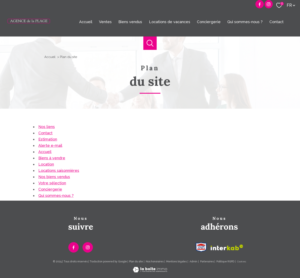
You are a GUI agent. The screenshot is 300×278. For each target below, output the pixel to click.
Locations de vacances (169, 22)
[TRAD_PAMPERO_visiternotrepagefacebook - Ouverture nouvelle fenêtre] (259, 4)
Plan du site (136, 261)
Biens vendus (130, 22)
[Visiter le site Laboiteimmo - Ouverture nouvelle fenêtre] (150, 271)
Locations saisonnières (58, 170)
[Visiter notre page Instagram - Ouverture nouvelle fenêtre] (269, 4)
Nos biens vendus (54, 177)
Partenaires (207, 261)
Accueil (85, 22)
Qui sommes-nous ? (244, 22)
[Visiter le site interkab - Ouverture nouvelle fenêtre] (227, 247)
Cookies (241, 261)
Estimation (47, 139)
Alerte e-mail (50, 145)
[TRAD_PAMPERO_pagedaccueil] (29, 22)
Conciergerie (209, 22)
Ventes (105, 22)
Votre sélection (52, 183)
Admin (193, 261)
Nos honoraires (155, 261)
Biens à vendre (51, 158)
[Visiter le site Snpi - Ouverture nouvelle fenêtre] (201, 247)
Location (46, 164)
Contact (276, 22)
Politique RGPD (225, 261)
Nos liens (46, 127)
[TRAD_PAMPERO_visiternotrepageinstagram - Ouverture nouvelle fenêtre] (87, 247)
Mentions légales (176, 261)
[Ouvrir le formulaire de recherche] (150, 43)
